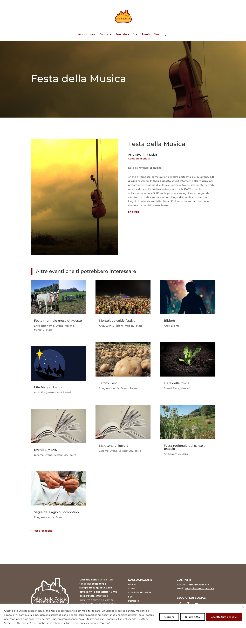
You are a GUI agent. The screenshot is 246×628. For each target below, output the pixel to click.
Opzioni (169, 616)
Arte (131, 154)
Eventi (146, 34)
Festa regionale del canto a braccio (185, 447)
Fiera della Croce (176, 383)
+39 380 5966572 (198, 584)
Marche (69, 325)
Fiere (176, 388)
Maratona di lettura (113, 446)
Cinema (39, 454)
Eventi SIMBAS (45, 450)
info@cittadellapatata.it (199, 588)
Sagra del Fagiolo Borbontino (56, 512)
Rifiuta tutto (192, 616)
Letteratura (60, 454)
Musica (152, 154)
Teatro (72, 454)
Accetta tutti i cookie (224, 616)
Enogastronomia (44, 325)
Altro (37, 392)
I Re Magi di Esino (48, 387)
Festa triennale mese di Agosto (58, 321)
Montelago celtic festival (117, 321)
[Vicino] (243, 607)
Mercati (38, 329)
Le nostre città (125, 34)
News (157, 34)
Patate (103, 34)
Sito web (133, 211)
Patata (48, 329)
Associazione (86, 34)
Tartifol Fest (108, 383)
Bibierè (169, 321)
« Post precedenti (42, 530)
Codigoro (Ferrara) (139, 158)
